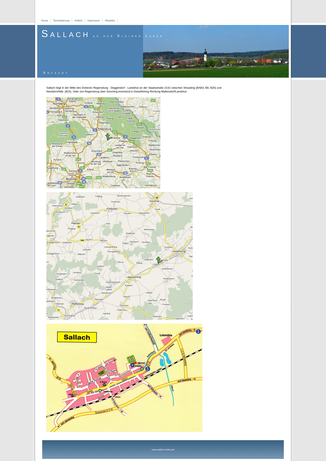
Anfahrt (78, 20)
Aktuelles (110, 20)
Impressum (94, 20)
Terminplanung (61, 20)
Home (44, 20)
